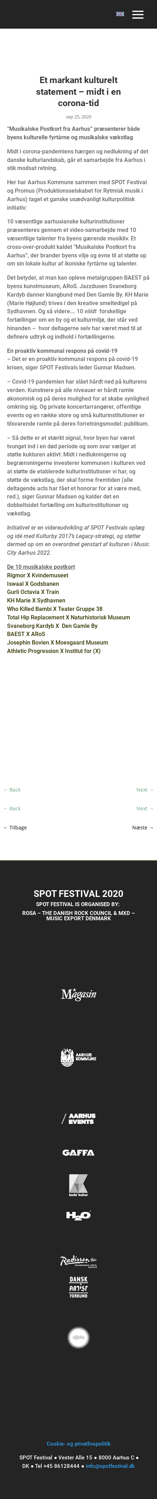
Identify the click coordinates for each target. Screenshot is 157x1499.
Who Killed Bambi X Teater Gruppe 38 (55, 609)
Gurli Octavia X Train (33, 592)
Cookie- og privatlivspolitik (79, 1444)
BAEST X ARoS (26, 634)
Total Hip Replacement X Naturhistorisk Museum (68, 617)
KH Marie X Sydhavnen (36, 600)
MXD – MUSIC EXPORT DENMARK (90, 916)
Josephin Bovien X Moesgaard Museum (57, 642)
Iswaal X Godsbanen (33, 584)
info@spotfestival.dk (110, 1466)
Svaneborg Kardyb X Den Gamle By (52, 626)
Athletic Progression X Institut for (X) (54, 651)
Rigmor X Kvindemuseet (37, 575)
